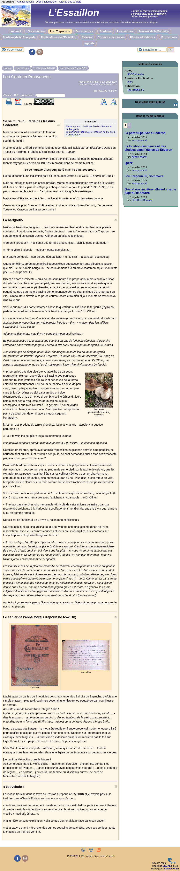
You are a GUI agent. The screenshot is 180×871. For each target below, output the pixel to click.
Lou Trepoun (60, 31)
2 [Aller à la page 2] (129, 125)
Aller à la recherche (46, 1)
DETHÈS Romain (142, 200)
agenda (89, 43)
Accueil (16, 31)
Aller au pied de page (70, 1)
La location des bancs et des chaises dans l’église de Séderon (148, 148)
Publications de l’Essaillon (58, 37)
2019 (130, 82)
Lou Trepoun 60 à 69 (44, 68)
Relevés (87, 37)
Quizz (128, 163)
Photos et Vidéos (143, 37)
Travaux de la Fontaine (154, 31)
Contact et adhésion (111, 37)
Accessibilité (8, 2)
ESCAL (167, 866)
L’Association (35, 31)
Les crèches (125, 31)
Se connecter (14, 49)
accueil (7, 68)
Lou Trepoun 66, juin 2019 (73, 68)
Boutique (106, 31)
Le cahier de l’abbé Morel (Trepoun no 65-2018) (91, 132)
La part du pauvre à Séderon (145, 133)
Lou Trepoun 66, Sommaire (143, 176)
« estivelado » (73, 134)
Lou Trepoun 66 (135, 90)
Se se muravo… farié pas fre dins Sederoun (88, 126)
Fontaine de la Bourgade (19, 37)
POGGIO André (106, 91)
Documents (85, 31)
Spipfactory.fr (171, 868)
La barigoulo (72, 129)
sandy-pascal (139, 140)
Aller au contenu (25, 1)
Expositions (169, 37)
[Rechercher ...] (152, 50)
